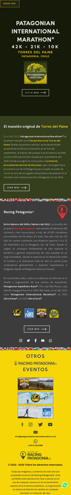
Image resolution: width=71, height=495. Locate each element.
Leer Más (13, 187)
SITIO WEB (32, 92)
